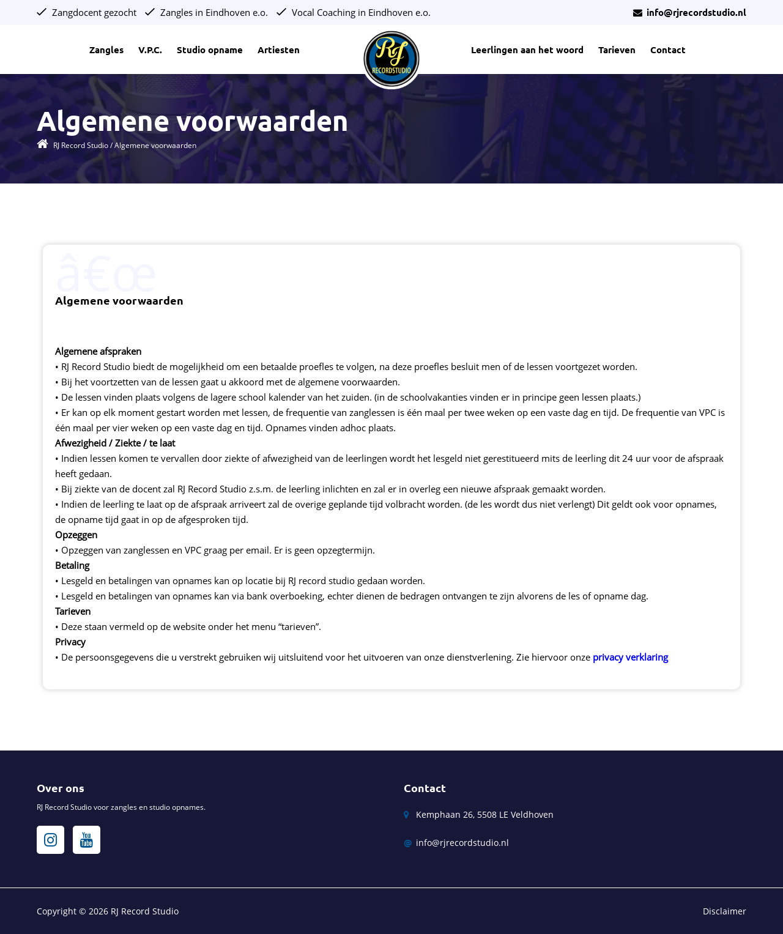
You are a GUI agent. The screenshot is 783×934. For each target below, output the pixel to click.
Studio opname (210, 50)
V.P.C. (150, 50)
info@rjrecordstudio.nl (689, 12)
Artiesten (279, 50)
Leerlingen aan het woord (527, 50)
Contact (668, 50)
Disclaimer (724, 911)
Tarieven (617, 50)
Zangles (106, 50)
